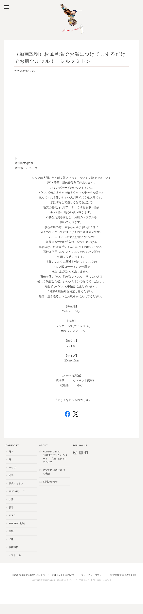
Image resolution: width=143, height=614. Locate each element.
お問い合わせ (50, 481)
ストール (16, 555)
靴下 (11, 451)
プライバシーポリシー (92, 575)
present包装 (17, 523)
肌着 (11, 507)
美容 (11, 531)
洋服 (11, 539)
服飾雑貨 (13, 547)
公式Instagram (24, 163)
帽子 (11, 475)
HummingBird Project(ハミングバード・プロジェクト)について (55, 457)
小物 (11, 499)
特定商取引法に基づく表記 (54, 472)
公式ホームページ (26, 168)
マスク (12, 515)
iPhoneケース (17, 491)
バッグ (12, 467)
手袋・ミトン (16, 483)
